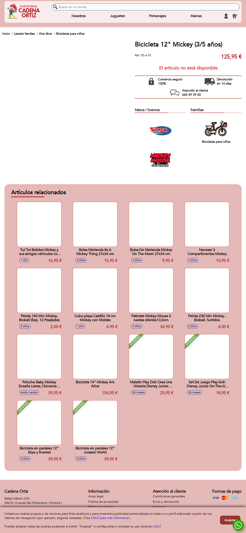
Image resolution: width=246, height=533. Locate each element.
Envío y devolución (166, 502)
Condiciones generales (169, 496)
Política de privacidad (103, 502)
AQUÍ (157, 526)
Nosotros (79, 16)
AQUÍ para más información (110, 518)
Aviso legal (95, 496)
